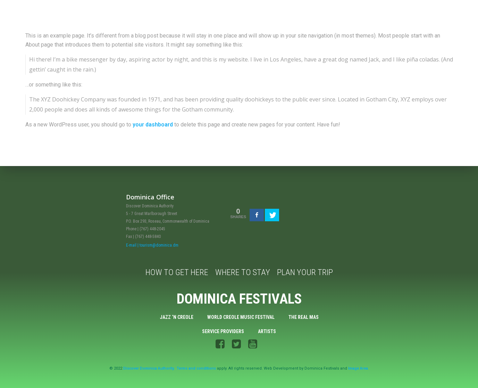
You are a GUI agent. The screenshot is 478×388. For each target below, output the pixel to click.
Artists (267, 331)
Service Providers (223, 331)
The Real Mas (303, 317)
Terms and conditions (196, 368)
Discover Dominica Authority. (149, 368)
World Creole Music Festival (241, 317)
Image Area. (358, 368)
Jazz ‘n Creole (176, 317)
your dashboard (153, 124)
